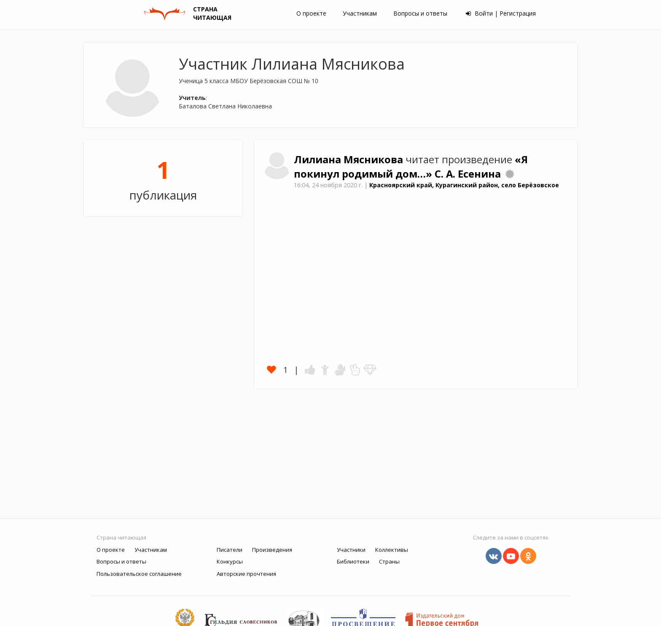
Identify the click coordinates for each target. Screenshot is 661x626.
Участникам (360, 13)
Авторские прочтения (246, 573)
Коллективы (391, 549)
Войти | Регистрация (501, 13)
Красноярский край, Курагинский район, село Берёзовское (464, 185)
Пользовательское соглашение (139, 573)
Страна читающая (121, 537)
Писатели (229, 549)
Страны (389, 561)
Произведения (272, 549)
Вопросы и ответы (420, 13)
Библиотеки (353, 561)
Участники (351, 549)
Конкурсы (230, 561)
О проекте (311, 13)
